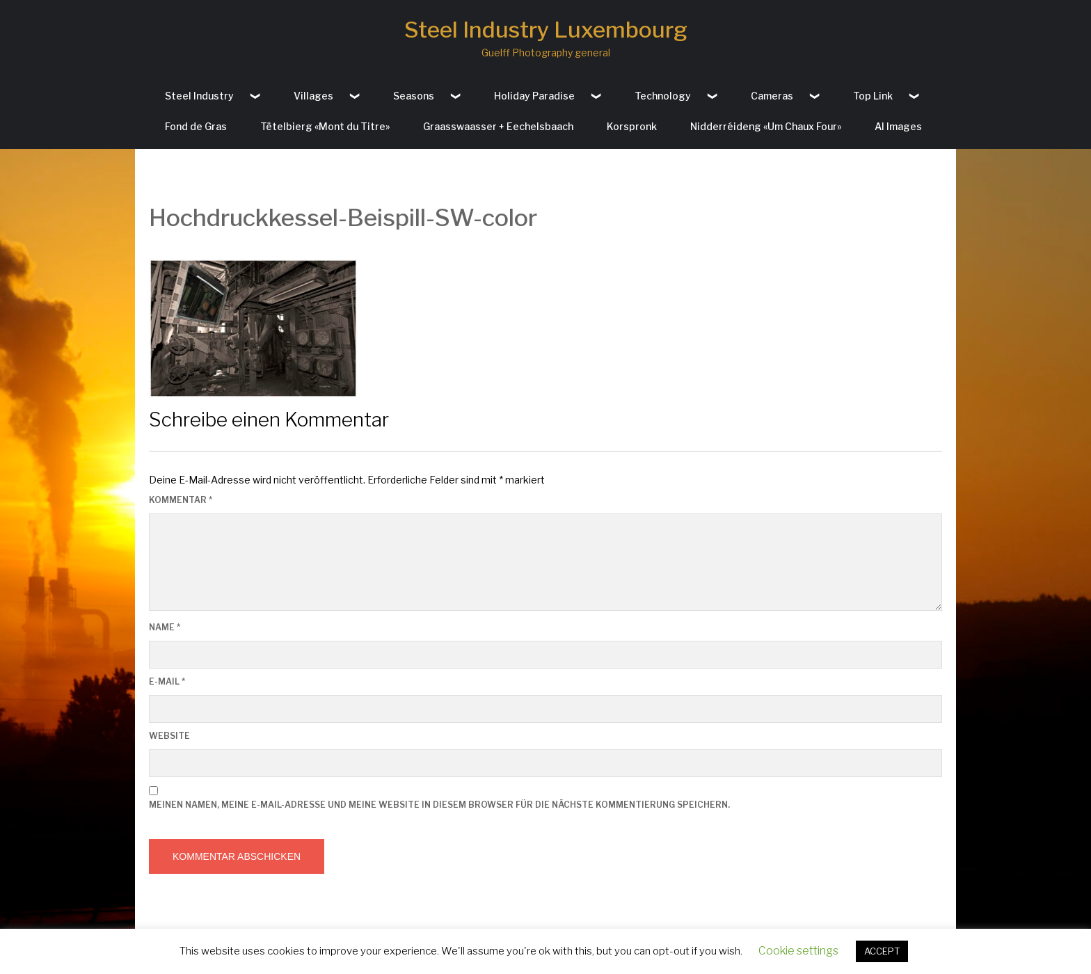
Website (169, 735)
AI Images (898, 126)
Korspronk (632, 126)
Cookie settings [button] (798, 950)
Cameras (772, 96)
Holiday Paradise (534, 96)
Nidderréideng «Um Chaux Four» (765, 126)
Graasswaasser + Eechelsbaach (498, 126)
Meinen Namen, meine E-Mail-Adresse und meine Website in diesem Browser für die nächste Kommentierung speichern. (439, 804)
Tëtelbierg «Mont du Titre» (325, 126)
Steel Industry (199, 96)
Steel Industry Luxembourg (545, 29)
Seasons (413, 96)
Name (164, 627)
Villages (313, 96)
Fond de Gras (196, 126)
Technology (663, 96)
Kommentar (180, 500)
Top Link (873, 96)
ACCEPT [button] (882, 951)
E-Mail (167, 681)
